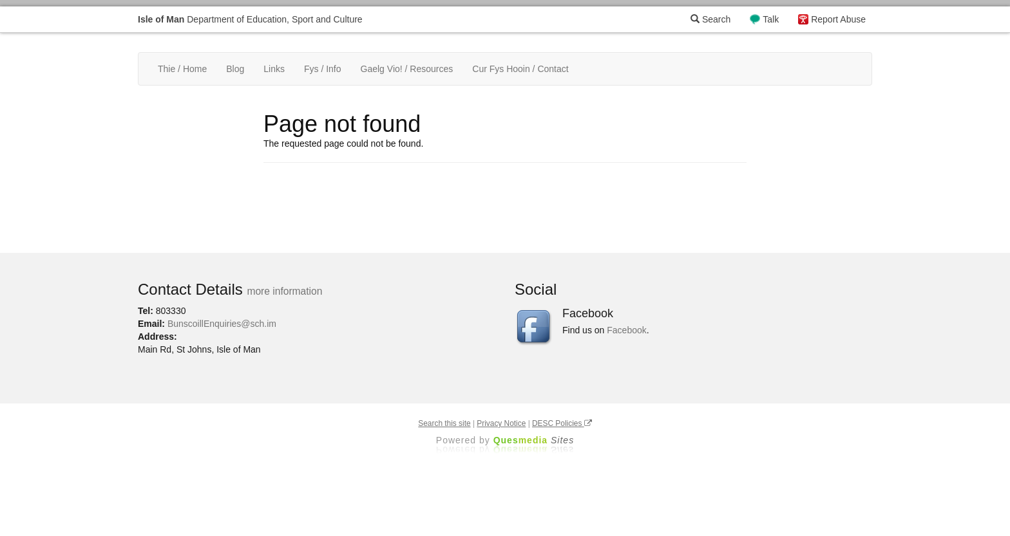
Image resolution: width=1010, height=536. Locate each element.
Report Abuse (838, 19)
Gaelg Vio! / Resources (407, 69)
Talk (771, 19)
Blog (235, 69)
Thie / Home (182, 69)
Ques (534, 440)
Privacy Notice (501, 423)
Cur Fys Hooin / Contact (520, 69)
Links (274, 69)
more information (284, 291)
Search (710, 19)
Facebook (626, 330)
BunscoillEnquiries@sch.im (221, 324)
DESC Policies (562, 423)
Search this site (444, 423)
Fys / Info (322, 69)
